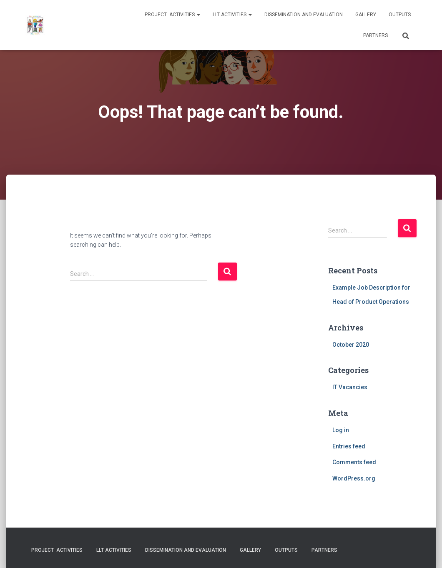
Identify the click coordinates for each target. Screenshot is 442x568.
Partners (375, 35)
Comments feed (354, 462)
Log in (340, 430)
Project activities (172, 15)
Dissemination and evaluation (303, 15)
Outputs (400, 15)
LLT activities (232, 15)
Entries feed (348, 446)
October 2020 (350, 344)
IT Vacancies (349, 387)
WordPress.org (353, 478)
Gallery (365, 15)
